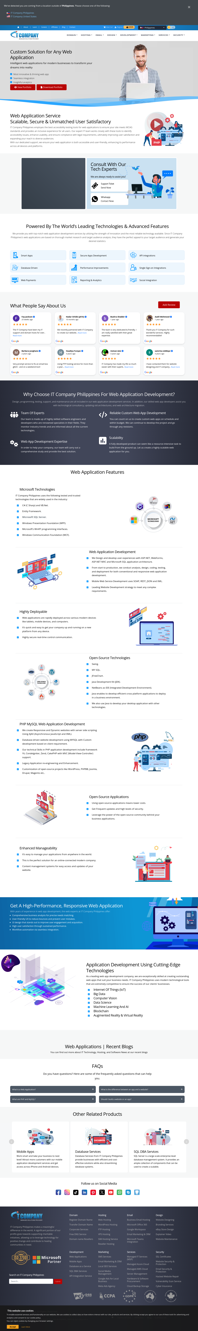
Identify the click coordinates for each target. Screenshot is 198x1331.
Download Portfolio (51, 87)
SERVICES (163, 35)
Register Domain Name (80, 1219)
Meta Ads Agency (106, 1286)
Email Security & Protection (164, 1270)
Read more (17, 335)
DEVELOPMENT (128, 35)
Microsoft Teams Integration (135, 1240)
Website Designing (165, 1219)
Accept (13, 1327)
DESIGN (111, 35)
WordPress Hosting (107, 1224)
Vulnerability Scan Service (168, 1281)
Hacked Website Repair (167, 1276)
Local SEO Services (107, 1266)
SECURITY (178, 35)
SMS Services (104, 1256)
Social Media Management (104, 1272)
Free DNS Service (77, 1234)
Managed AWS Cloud (137, 1268)
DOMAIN (71, 35)
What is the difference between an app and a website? (124, 1089)
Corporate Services (78, 1229)
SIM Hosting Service (108, 1239)
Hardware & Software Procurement (137, 1280)
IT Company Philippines (20, 12)
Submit (57, 1281)
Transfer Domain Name (81, 1224)
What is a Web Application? (24, 1089)
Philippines (150, 27)
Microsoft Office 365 (137, 1224)
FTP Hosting (104, 1229)
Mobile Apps (75, 1261)
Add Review (169, 304)
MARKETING (147, 35)
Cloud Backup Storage (138, 1286)
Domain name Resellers (81, 1239)
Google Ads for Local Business (108, 1280)
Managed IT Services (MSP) (137, 1258)
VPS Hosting (104, 1234)
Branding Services (165, 1224)
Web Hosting (104, 1219)
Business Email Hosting (138, 1219)
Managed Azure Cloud (138, 1264)
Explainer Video (163, 1234)
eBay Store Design (165, 1229)
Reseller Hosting (106, 1243)
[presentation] (11, 1141)
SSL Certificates (163, 1256)
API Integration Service (80, 1275)
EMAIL (99, 35)
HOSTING (86, 35)
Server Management (137, 1273)
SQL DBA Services (78, 1271)
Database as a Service (80, 1266)
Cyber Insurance (164, 1286)
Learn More (25, 1327)
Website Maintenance (166, 1239)
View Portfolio (22, 87)
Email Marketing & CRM (138, 1234)
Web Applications (78, 1256)
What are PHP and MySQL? (24, 1099)
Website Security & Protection (165, 1263)
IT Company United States (21, 16)
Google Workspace (136, 1229)
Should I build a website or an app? (116, 1099)
